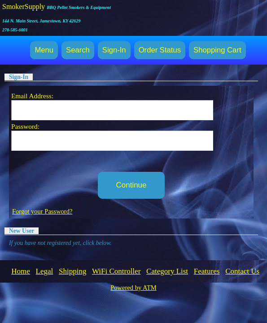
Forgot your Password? (42, 211)
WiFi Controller (116, 271)
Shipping (72, 271)
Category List (167, 271)
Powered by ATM (133, 287)
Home (20, 271)
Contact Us (242, 271)
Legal (44, 271)
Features (207, 271)
